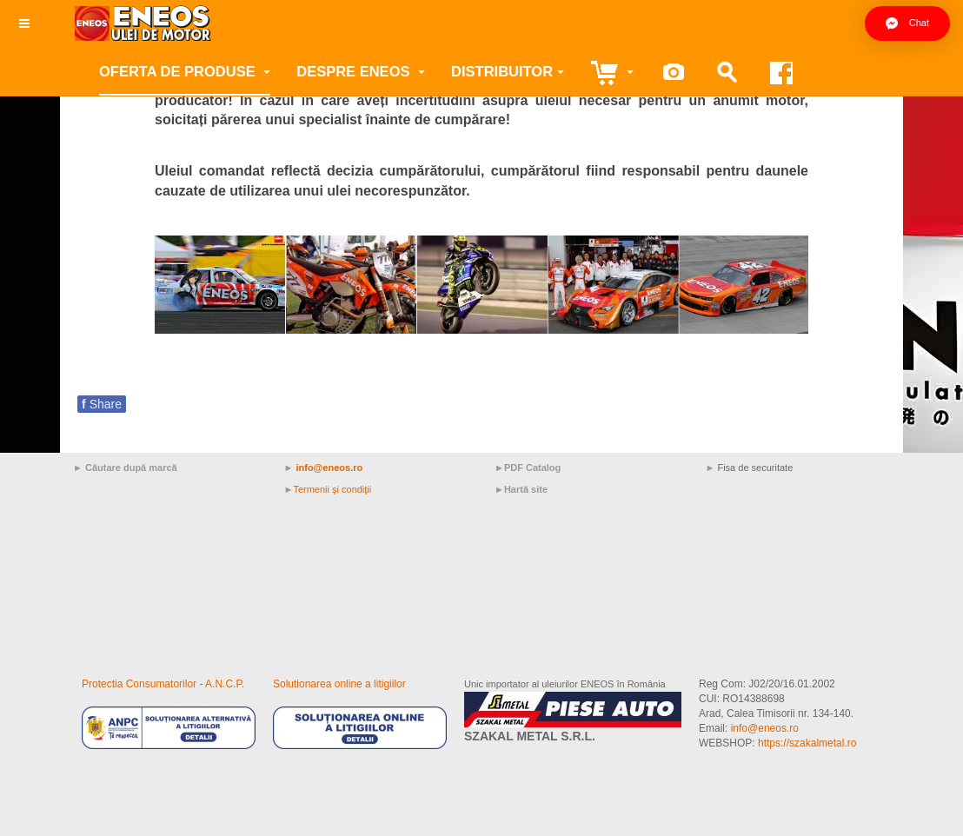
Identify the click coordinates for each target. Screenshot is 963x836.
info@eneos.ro (329, 467)
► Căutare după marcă (125, 467)
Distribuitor (507, 71)
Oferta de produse (184, 71)
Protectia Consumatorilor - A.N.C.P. (163, 684)
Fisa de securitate (755, 467)
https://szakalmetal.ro (807, 743)
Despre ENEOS (360, 71)
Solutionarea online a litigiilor (339, 684)
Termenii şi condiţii (332, 489)
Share (102, 404)
